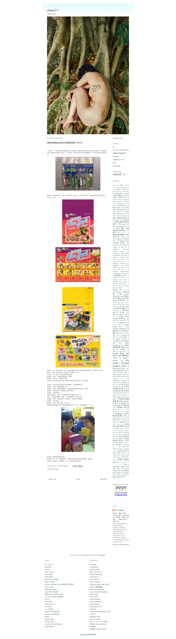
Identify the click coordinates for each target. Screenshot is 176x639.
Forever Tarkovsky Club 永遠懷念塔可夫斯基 (121, 296)
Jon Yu (47, 599)
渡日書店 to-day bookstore (98, 629)
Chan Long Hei (50, 572)
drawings (116, 156)
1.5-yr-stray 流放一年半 (121, 185)
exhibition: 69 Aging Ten (120, 247)
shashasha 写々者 (96, 606)
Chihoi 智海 (48, 574)
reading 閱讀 (123, 407)
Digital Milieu (49, 577)
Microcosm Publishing (97, 589)
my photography (118, 370)
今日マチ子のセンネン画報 (98, 621)
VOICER (92, 614)
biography (120, 203)
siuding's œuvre (118, 138)
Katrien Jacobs (49, 604)
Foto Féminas (94, 577)
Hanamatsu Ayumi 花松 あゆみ (100, 584)
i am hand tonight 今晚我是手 (54, 597)
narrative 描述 (117, 374)
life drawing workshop (119, 339)
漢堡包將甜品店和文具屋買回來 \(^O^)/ (64, 143)
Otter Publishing (95, 599)
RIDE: (119, 409)
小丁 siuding (119, 510)
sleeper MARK (49, 619)
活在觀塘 (93, 626)
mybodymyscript (123, 372)
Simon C (118, 424)
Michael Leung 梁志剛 (52, 614)
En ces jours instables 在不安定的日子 (121, 239)
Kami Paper (48, 602)
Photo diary (117, 397)
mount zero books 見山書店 (99, 592)
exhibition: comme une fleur (121, 253)
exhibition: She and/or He (120, 277)
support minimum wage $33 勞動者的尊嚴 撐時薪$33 (121, 432)
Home (78, 479)
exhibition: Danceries (121, 255)
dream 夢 (116, 237)
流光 (125, 464)
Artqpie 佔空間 (94, 569)
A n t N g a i (48, 564)
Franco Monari (94, 579)
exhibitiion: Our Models (120, 245)
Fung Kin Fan (49, 587)
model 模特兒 (123, 351)
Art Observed (94, 567)
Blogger (102, 555)
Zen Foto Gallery (95, 619)
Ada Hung (48, 567)
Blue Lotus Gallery (96, 572)
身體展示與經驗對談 (119, 153)
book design (117, 166)
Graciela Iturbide (95, 582)
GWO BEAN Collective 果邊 (54, 594)
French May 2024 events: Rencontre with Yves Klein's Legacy (121, 304)
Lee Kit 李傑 (49, 609)
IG (113, 147)
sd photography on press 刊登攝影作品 (121, 418)
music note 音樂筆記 (121, 356)
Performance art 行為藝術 (120, 395)
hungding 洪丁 (124, 322)
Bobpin (47, 569)
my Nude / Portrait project (121, 363)
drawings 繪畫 (118, 235)
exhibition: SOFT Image (119, 279)
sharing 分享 (124, 422)
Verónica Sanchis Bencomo (54, 624)
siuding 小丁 (53, 10)
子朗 (118, 457)
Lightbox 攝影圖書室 (96, 587)
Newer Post (52, 479)
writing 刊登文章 (123, 451)
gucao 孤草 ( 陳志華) (51, 592)
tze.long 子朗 (49, 621)
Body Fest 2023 (122, 216)
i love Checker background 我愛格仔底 (121, 329)
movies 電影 (119, 353)
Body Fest (116, 207)
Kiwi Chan (48, 606)
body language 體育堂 (121, 218)
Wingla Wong (49, 626)
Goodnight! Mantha (51, 589)
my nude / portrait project (121, 150)
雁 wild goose (117, 477)
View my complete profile (121, 544)
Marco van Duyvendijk (52, 611)
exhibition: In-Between (119, 263)
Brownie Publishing (96, 574)
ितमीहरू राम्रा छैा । (121, 453)
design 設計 (121, 232)
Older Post (103, 479)
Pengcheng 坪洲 (121, 393)
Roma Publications (96, 602)
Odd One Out (94, 597)
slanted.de (93, 609)
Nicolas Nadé (94, 594)
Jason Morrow (86, 555)
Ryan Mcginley (94, 604)
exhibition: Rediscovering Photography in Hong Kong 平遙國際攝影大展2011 (121, 273)
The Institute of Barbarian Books (100, 611)
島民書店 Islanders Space (98, 624)
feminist (115, 290)
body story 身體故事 (122, 220)
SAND (127, 411)
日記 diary (55, 469)
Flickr (114, 163)
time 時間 (119, 438)
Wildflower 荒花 (95, 616)
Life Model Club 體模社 (121, 341)
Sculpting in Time (118, 159)
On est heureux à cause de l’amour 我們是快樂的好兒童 (121, 387)
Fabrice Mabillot (50, 582)
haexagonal (116, 310)
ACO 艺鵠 (93, 564)
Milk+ (114, 351)
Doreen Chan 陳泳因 (51, 579)
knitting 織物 (123, 337)
